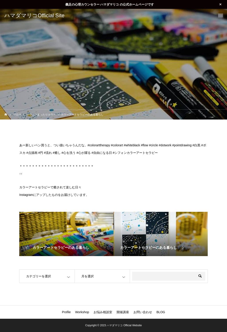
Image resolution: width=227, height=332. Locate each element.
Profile (66, 312)
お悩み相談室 (103, 312)
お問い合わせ (142, 312)
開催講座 (123, 312)
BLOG (161, 312)
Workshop (82, 312)
